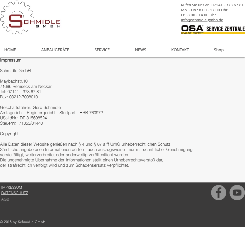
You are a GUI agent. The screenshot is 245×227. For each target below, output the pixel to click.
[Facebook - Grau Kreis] (218, 192)
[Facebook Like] (226, 223)
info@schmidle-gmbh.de (202, 19)
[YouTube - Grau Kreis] (237, 192)
